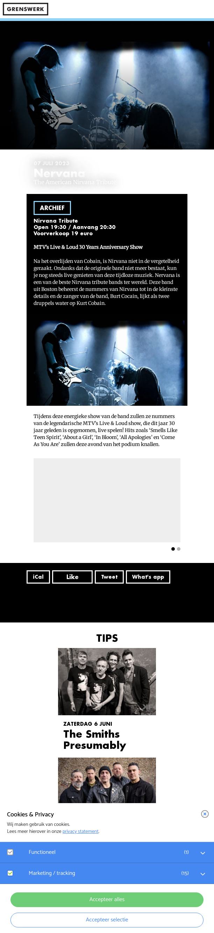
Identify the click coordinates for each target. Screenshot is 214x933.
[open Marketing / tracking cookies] (203, 874)
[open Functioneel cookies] (203, 853)
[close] (205, 814)
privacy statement (81, 832)
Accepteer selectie (107, 920)
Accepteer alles (107, 899)
